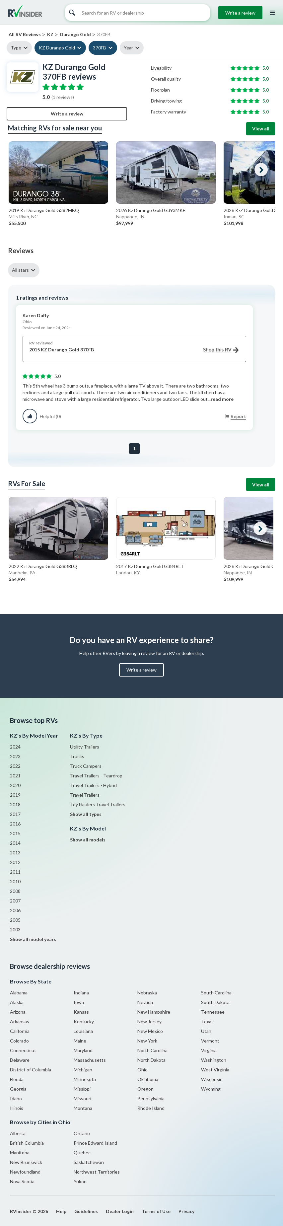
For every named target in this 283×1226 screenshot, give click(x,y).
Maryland (83, 1050)
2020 (15, 785)
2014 (15, 843)
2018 (15, 804)
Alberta (18, 1133)
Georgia (18, 1089)
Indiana (81, 992)
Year (128, 47)
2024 (15, 747)
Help (61, 1211)
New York (147, 1041)
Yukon (80, 1181)
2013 (15, 852)
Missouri (82, 1098)
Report (238, 416)
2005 (15, 920)
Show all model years (33, 939)
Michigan (83, 1069)
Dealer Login (120, 1211)
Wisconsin (212, 1079)
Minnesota (85, 1079)
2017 (15, 814)
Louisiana (83, 1031)
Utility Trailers (84, 747)
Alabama (19, 992)
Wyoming (211, 1089)
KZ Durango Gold (57, 47)
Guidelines (86, 1211)
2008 (15, 891)
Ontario (82, 1133)
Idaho (16, 1098)
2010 (15, 881)
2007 (15, 900)
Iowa (79, 1002)
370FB (99, 47)
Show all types (86, 814)
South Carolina (216, 992)
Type (16, 47)
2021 (15, 775)
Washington (213, 1060)
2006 (15, 910)
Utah (206, 1031)
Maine (80, 1041)
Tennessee (213, 1012)
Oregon (145, 1089)
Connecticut (23, 1050)
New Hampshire (153, 1012)
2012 (15, 862)
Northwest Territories (97, 1172)
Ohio (142, 1069)
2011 (15, 872)
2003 (15, 929)
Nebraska (147, 992)
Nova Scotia (22, 1181)
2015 (15, 833)
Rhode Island (151, 1108)
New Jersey (149, 1021)
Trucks (77, 756)
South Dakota (215, 1002)
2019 (15, 795)
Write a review (240, 13)
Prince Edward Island (95, 1143)
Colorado (19, 1041)
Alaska (17, 1002)
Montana (83, 1108)
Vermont (210, 1041)
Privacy (186, 1211)
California (20, 1031)
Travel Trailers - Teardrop (96, 775)
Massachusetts (90, 1060)
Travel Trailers (85, 795)
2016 (15, 824)
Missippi (82, 1089)
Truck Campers (86, 766)
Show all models (88, 839)
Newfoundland (25, 1172)
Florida (17, 1079)
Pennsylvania (151, 1098)
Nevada (145, 1002)
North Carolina (152, 1050)
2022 (15, 766)
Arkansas (19, 1021)
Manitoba (20, 1152)
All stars (20, 270)
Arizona (18, 1012)
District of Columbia (30, 1069)
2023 (15, 756)
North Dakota (151, 1060)
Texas (207, 1021)
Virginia (209, 1050)
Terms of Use (156, 1211)
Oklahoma (147, 1079)
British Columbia (27, 1143)
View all (260, 128)
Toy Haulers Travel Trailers (97, 804)
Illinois (16, 1108)
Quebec (82, 1152)
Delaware (20, 1060)
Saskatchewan (89, 1162)
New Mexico (150, 1031)
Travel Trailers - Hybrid (93, 785)
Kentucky (84, 1021)
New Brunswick (26, 1162)
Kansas (81, 1012)
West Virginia (215, 1069)
